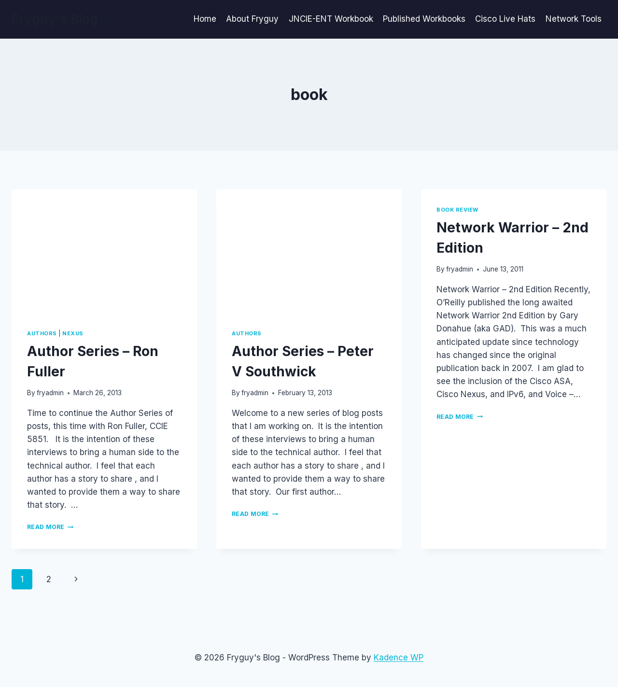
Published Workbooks (424, 19)
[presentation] (104, 251)
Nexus (73, 333)
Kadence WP (398, 657)
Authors (42, 333)
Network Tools (574, 19)
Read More (50, 526)
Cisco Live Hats (505, 19)
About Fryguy (252, 19)
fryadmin (50, 393)
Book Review (457, 209)
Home (205, 19)
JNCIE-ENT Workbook (331, 19)
